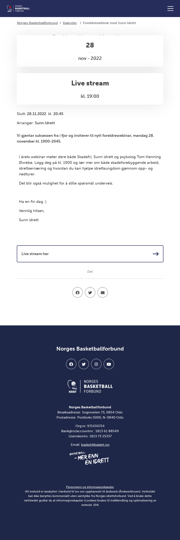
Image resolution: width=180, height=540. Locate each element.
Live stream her (90, 253)
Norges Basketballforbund (37, 23)
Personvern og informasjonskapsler (90, 487)
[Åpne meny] (171, 8)
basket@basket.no (95, 445)
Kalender (70, 23)
